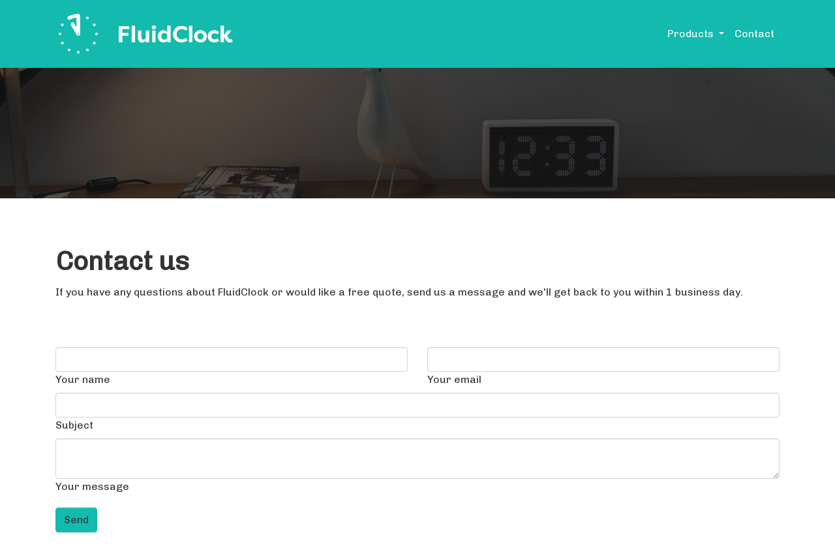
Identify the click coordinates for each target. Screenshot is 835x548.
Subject (74, 425)
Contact (754, 33)
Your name (82, 379)
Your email (454, 379)
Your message (92, 486)
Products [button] (691, 33)
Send (76, 519)
